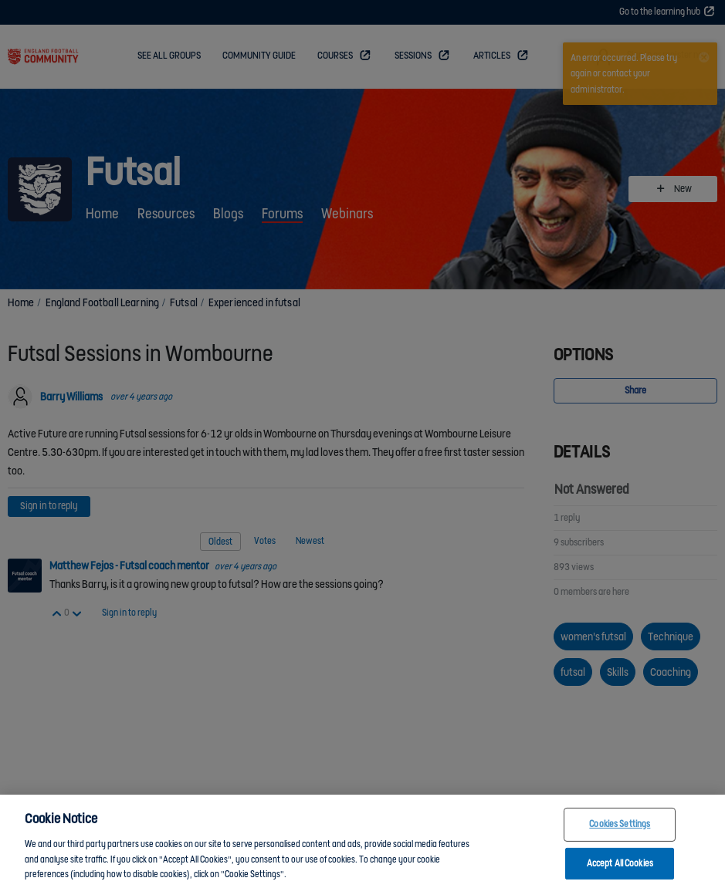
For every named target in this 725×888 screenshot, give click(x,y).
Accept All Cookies (620, 871)
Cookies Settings (619, 832)
